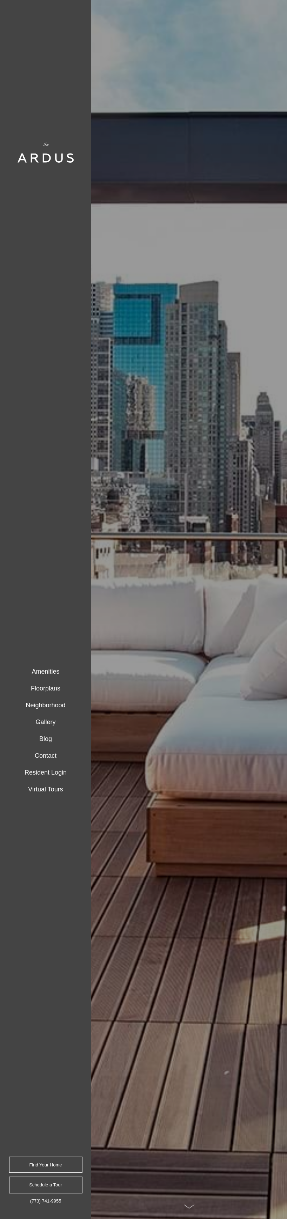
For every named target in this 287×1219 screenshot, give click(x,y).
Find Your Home (45, 1164)
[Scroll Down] (189, 1206)
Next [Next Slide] (274, 617)
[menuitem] (45, 671)
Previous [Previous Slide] (274, 602)
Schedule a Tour (45, 1184)
